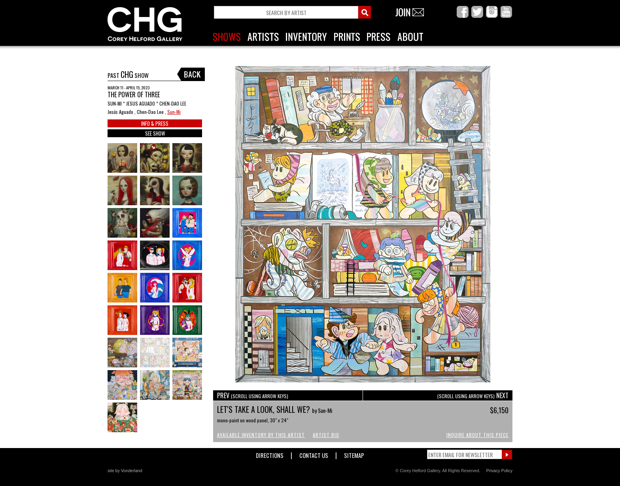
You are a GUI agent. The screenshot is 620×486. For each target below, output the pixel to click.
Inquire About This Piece (477, 434)
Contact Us (313, 453)
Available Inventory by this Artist (261, 434)
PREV (252, 395)
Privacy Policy (499, 470)
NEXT (472, 395)
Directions (270, 453)
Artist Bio (326, 434)
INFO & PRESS (154, 123)
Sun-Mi (174, 111)
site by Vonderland (125, 470)
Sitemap (354, 453)
